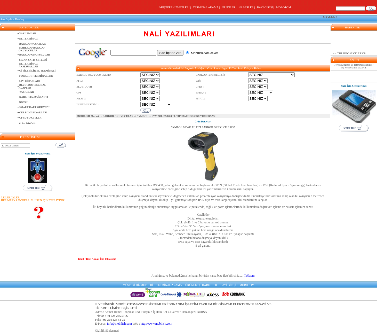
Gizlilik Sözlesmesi (107, 330)
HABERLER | (247, 7)
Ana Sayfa (6, 19)
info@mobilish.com (119, 323)
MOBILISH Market (88, 116)
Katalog (19, 19)
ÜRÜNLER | (230, 7)
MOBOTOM (283, 7)
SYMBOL (142, 116)
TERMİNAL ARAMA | (207, 7)
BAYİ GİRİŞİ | (266, 7)
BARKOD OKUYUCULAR (118, 116)
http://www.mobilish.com (156, 323)
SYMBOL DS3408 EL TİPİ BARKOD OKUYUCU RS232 (203, 127)
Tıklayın (249, 275)
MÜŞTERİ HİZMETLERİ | (175, 7)
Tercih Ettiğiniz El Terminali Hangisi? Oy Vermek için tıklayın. (354, 66)
